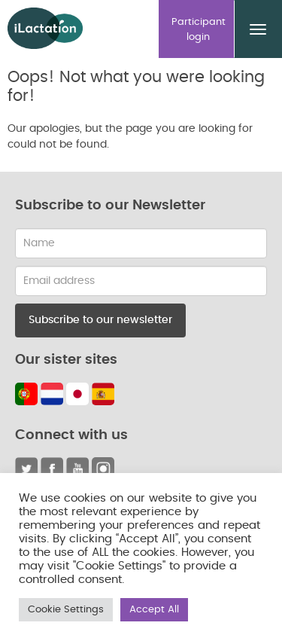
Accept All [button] (154, 610)
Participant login (198, 29)
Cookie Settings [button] (66, 610)
